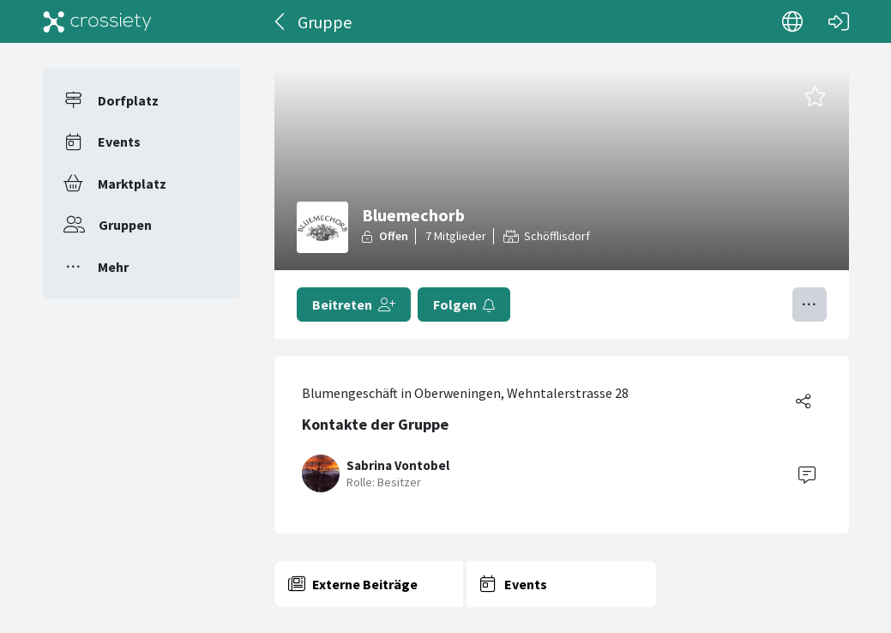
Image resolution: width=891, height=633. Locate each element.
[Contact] (807, 473)
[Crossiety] (98, 21)
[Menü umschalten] (809, 304)
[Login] (838, 21)
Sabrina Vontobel (397, 465)
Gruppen (125, 224)
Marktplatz (132, 183)
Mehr (113, 266)
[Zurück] (281, 21)
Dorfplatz (128, 100)
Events (119, 141)
